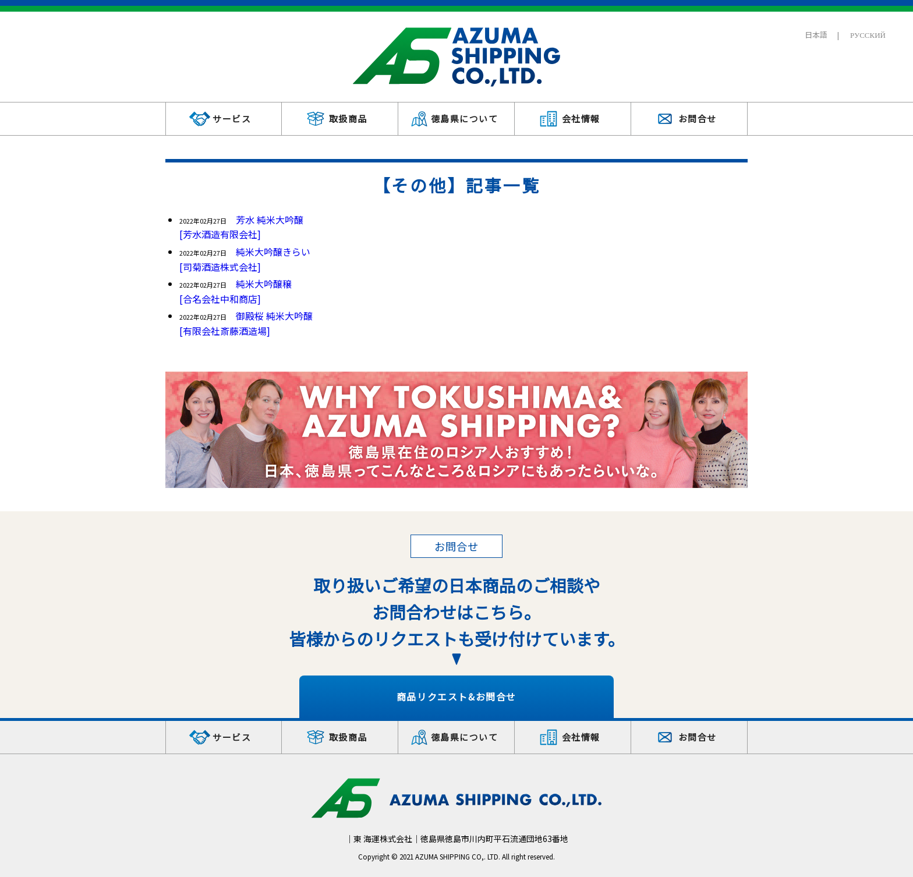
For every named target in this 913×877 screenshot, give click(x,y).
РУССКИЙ (868, 34)
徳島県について (464, 118)
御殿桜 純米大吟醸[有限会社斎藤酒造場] (246, 323)
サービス (232, 118)
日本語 (816, 34)
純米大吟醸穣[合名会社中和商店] (235, 291)
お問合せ (697, 118)
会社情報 (581, 118)
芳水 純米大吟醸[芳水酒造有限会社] (241, 227)
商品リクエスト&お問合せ (456, 696)
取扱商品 (348, 118)
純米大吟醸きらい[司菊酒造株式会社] (244, 259)
